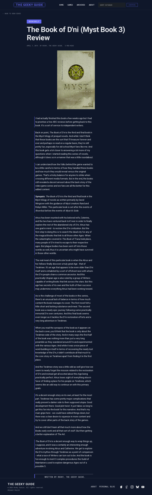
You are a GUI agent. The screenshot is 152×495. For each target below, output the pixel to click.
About (91, 5)
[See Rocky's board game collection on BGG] (121, 486)
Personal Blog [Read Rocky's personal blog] (107, 487)
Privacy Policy (14, 490)
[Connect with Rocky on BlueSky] (137, 486)
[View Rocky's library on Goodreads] (126, 486)
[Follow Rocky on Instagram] (132, 486)
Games (70, 5)
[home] (28, 5)
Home (61, 5)
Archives (81, 5)
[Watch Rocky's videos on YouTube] (142, 486)
